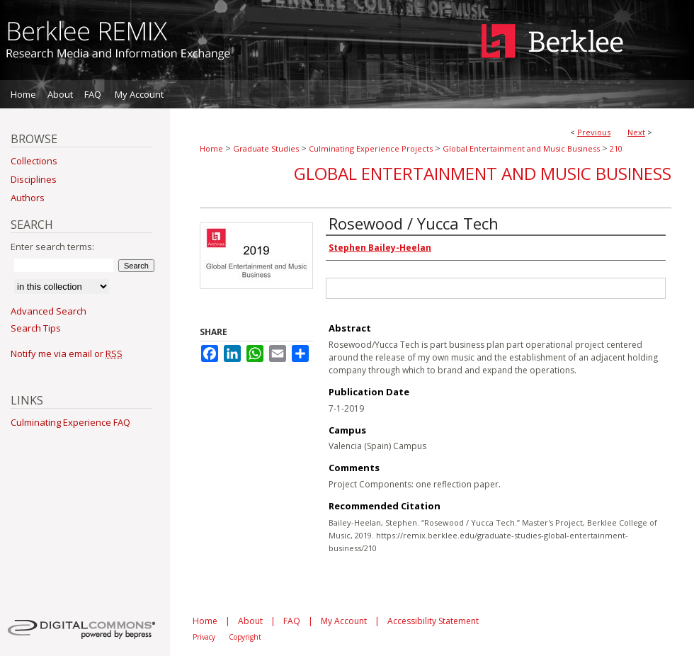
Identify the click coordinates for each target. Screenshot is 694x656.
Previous (593, 132)
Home (211, 148)
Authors (28, 197)
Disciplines (34, 179)
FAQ (291, 621)
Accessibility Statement (433, 621)
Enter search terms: (52, 246)
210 (616, 148)
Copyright (245, 637)
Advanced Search (48, 311)
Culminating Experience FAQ (70, 422)
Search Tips (36, 328)
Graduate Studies (266, 148)
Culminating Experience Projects (371, 148)
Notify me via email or (67, 353)
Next (636, 132)
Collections (34, 160)
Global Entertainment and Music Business (521, 148)
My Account (344, 621)
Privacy (204, 637)
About (250, 621)
